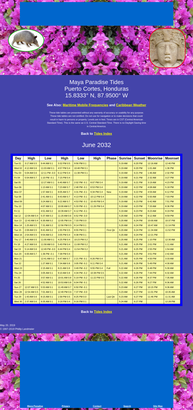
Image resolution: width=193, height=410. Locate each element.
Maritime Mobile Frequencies (85, 105)
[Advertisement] (96, 14)
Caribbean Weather (131, 105)
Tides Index (103, 133)
